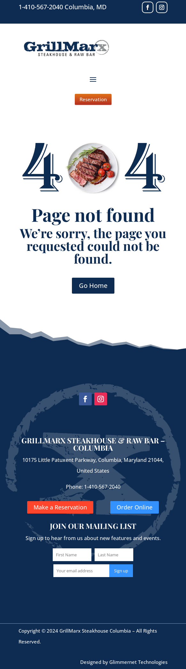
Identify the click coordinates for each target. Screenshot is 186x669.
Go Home (93, 285)
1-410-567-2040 (102, 486)
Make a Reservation (60, 507)
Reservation (93, 99)
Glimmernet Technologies (138, 662)
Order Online (134, 507)
